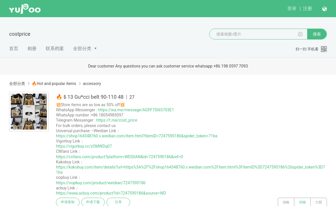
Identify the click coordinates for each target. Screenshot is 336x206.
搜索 (317, 34)
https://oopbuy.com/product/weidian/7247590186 (101, 183)
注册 (307, 8)
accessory (92, 83)
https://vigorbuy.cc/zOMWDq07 (84, 146)
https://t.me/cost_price (116, 120)
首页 (13, 48)
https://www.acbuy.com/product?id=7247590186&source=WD (111, 193)
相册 (32, 48)
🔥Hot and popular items (54, 83)
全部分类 (82, 48)
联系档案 (55, 48)
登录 (291, 8)
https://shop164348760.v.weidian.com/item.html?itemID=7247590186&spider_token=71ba (136, 136)
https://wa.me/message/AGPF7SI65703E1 (136, 110)
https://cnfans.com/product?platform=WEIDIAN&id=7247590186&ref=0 (119, 156)
